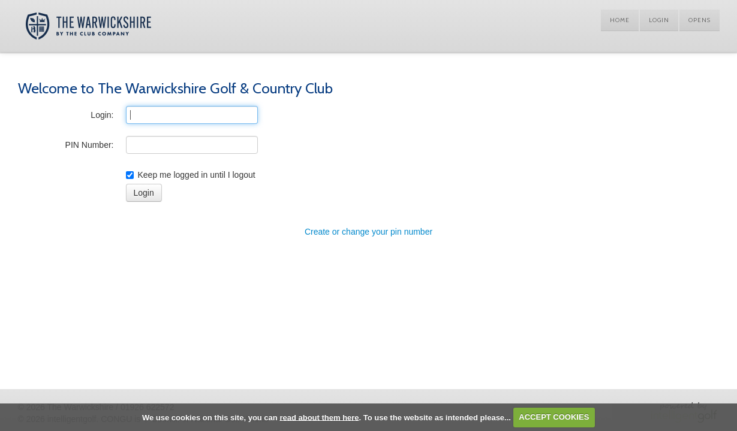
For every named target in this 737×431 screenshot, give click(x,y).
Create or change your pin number (368, 231)
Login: (102, 115)
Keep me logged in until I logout (190, 175)
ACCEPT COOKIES (554, 416)
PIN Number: (89, 145)
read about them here (319, 416)
